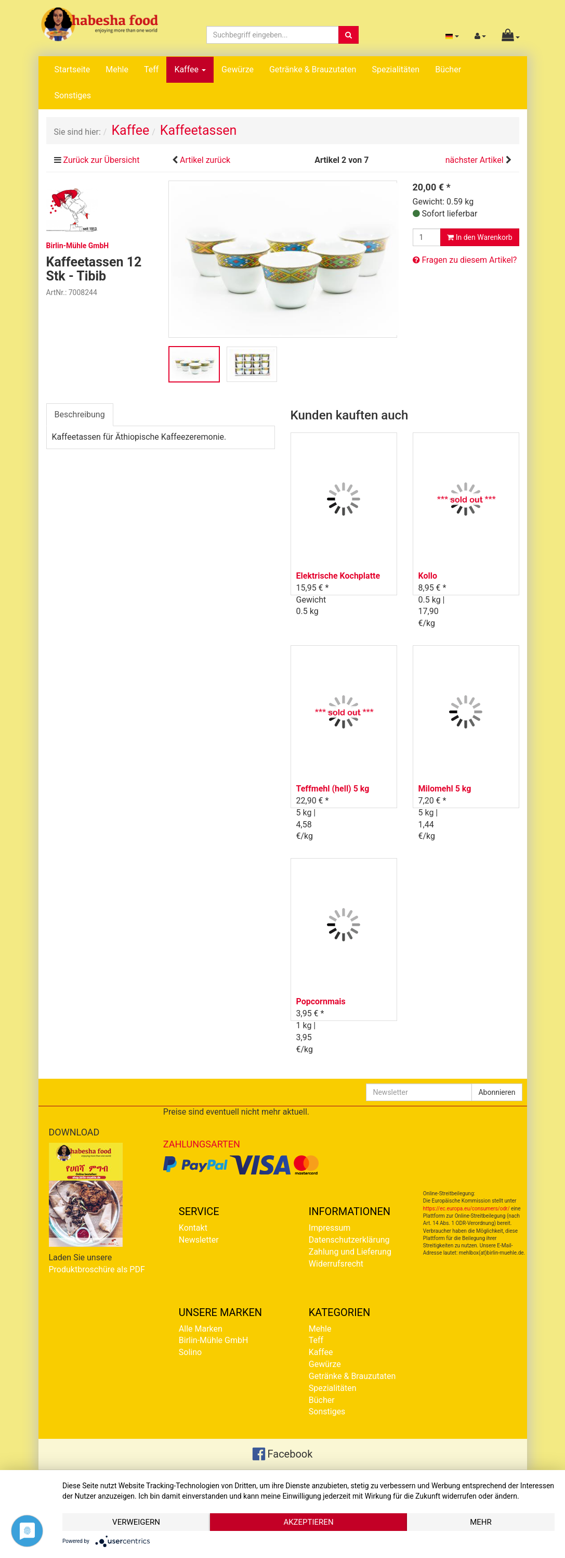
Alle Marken (200, 1329)
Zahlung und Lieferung (350, 1252)
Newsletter (199, 1240)
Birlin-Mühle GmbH (213, 1340)
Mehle (117, 69)
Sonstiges (73, 95)
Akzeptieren (308, 1522)
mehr (481, 1522)
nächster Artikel (475, 160)
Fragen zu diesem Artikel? (465, 260)
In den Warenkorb (479, 237)
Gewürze (237, 69)
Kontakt (193, 1228)
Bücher (448, 69)
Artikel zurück (205, 160)
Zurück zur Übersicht (101, 160)
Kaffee (190, 69)
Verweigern (136, 1522)
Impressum (330, 1228)
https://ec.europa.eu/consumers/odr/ (466, 1208)
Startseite (72, 69)
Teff (151, 69)
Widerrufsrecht (336, 1264)
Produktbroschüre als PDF (97, 1269)
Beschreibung (80, 414)
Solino (190, 1352)
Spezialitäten (395, 69)
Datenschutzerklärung (349, 1240)
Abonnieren (496, 1092)
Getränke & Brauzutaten (312, 69)
